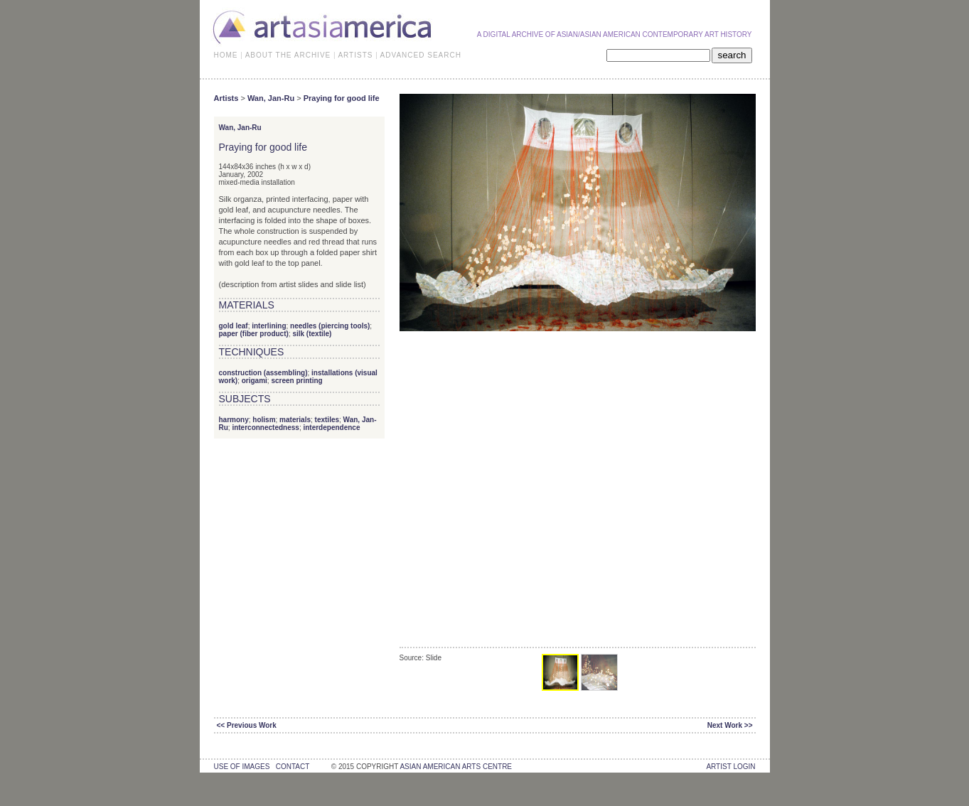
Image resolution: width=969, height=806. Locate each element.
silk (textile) (311, 334)
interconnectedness (265, 427)
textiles (327, 420)
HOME (226, 55)
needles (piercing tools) (330, 326)
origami (254, 381)
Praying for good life (342, 98)
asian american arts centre (456, 766)
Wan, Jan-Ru (270, 98)
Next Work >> (730, 725)
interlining (269, 326)
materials (295, 420)
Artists (226, 98)
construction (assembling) (263, 373)
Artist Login (730, 766)
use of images (242, 766)
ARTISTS (355, 55)
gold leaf (233, 326)
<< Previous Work (247, 725)
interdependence (331, 427)
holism (263, 420)
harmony (234, 420)
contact (292, 766)
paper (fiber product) (254, 334)
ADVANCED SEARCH (420, 55)
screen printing (296, 381)
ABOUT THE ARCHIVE (288, 55)
